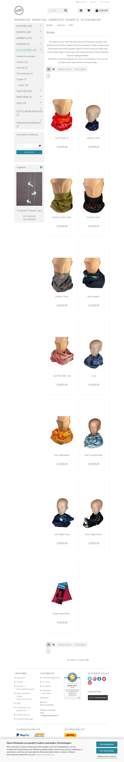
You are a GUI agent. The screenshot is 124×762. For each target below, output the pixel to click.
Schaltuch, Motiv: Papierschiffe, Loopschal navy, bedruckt (93, 139)
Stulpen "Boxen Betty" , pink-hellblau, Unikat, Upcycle (62, 615)
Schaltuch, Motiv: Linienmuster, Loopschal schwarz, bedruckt (93, 219)
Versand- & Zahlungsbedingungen (25, 689)
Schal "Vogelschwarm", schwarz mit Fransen (93, 536)
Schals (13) (23, 87)
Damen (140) (39, 19)
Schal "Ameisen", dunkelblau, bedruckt (93, 298)
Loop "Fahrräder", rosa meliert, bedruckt (62, 377)
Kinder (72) (72, 19)
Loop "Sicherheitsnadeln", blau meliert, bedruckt (93, 377)
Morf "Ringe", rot (62, 139)
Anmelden (29, 154)
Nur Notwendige (107, 751)
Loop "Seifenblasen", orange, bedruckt (62, 457)
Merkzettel (105, 2)
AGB (18, 705)
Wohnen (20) (22, 19)
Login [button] (93, 2)
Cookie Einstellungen (24, 721)
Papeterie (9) (24, 98)
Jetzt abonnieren (98, 699)
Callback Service (22, 716)
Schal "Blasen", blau (62, 536)
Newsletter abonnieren (46, 693)
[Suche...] (65, 10)
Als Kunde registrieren (51, 679)
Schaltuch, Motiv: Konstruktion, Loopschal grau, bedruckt (62, 298)
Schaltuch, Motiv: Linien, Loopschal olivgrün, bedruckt (62, 219)
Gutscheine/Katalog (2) (29, 115)
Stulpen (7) (21, 81)
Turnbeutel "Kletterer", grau (29, 212)
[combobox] (64, 70)
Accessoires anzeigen (26, 58)
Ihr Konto (46, 684)
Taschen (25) (24, 92)
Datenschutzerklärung (45, 754)
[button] (81, 2)
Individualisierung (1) (28, 126)
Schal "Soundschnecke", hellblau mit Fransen (94, 457)
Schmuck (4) (22, 69)
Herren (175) (56, 19)
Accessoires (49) (91, 19)
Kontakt (19, 684)
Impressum (20, 679)
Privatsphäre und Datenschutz (23, 710)
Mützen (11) (22, 63)
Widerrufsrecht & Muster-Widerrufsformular (24, 698)
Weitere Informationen (106, 756)
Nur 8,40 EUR (29, 219)
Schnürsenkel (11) (25, 75)
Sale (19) (21, 104)
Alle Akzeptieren (107, 744)
